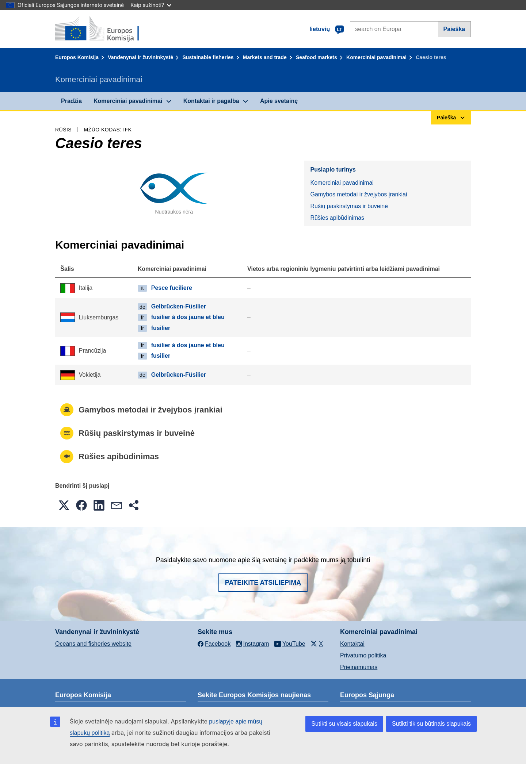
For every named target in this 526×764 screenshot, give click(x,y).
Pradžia (71, 101)
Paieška (454, 29)
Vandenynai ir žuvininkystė (140, 57)
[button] (64, 505)
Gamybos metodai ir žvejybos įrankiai (358, 194)
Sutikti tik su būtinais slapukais (431, 724)
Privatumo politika (363, 655)
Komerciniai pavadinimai (376, 57)
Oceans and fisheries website (93, 644)
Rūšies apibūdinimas (337, 218)
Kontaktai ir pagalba (211, 101)
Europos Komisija (77, 57)
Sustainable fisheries (208, 57)
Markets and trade (265, 57)
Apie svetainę (279, 101)
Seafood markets (316, 57)
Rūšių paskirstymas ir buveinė (349, 206)
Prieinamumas (358, 667)
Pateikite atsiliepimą (263, 582)
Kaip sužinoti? (150, 5)
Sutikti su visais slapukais (344, 724)
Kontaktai (352, 644)
